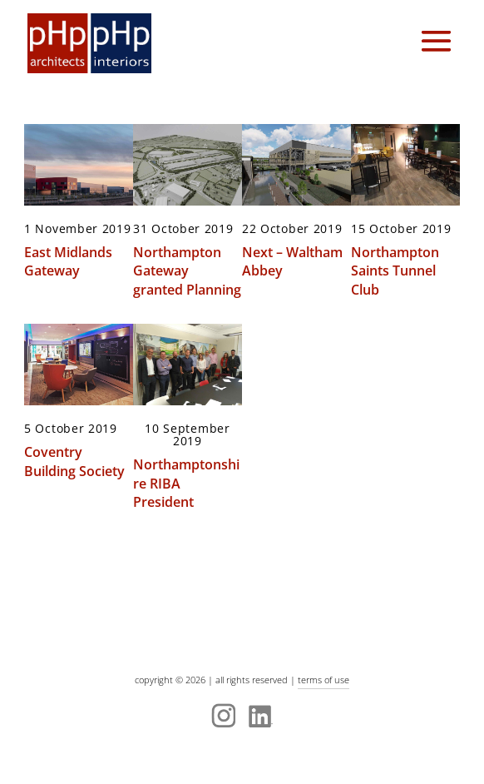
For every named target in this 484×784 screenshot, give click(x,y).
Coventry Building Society (74, 461)
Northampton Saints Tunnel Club (395, 271)
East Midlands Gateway (68, 261)
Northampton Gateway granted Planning (187, 271)
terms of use (323, 679)
